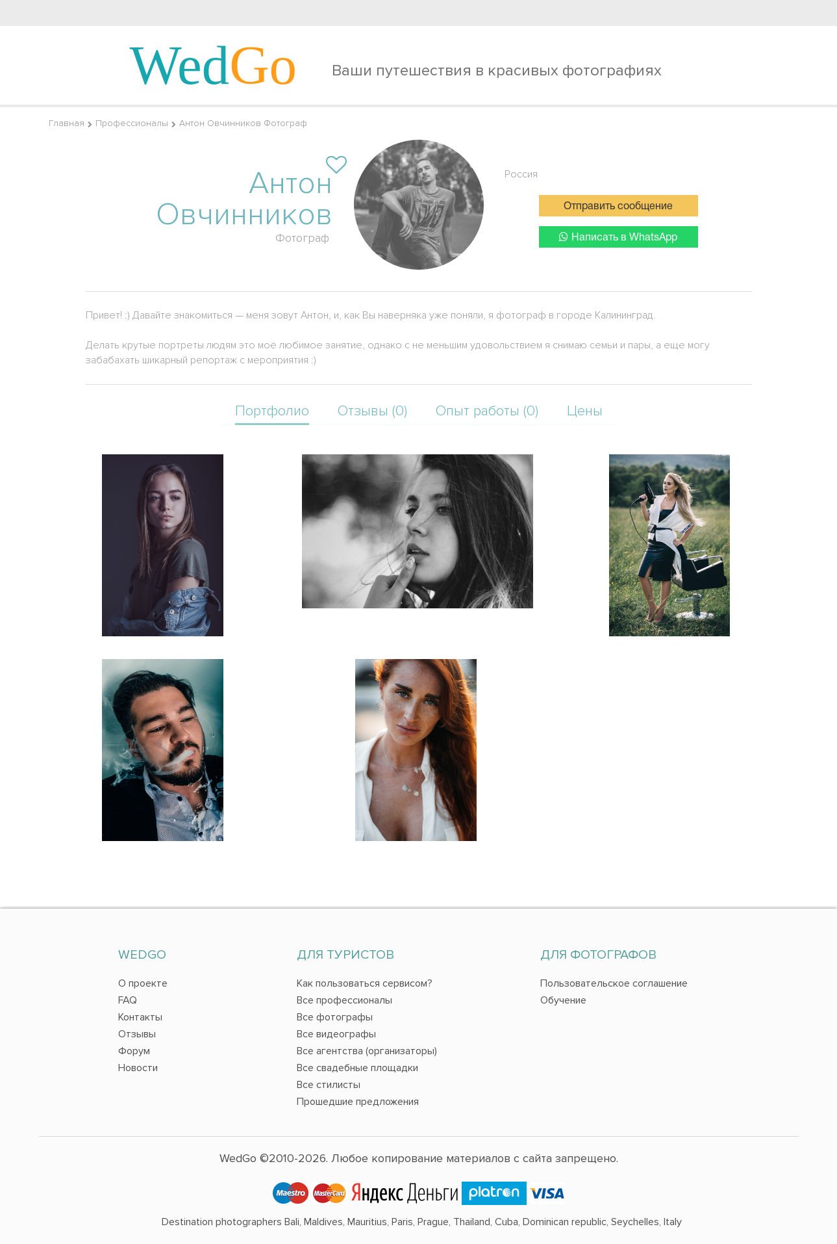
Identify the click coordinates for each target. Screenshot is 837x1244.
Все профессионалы (344, 1000)
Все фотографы (335, 1017)
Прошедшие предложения (358, 1101)
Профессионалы (131, 123)
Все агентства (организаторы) (367, 1050)
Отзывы (137, 1034)
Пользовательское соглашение (614, 983)
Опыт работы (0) (487, 411)
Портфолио (272, 411)
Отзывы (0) (372, 411)
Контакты (140, 1017)
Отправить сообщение (618, 206)
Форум (134, 1050)
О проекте (143, 983)
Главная (66, 123)
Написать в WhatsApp (618, 236)
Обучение (563, 1000)
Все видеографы (336, 1034)
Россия (521, 174)
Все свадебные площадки (357, 1067)
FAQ (127, 1000)
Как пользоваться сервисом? (364, 983)
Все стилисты (328, 1084)
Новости (138, 1067)
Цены (585, 411)
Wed (213, 65)
